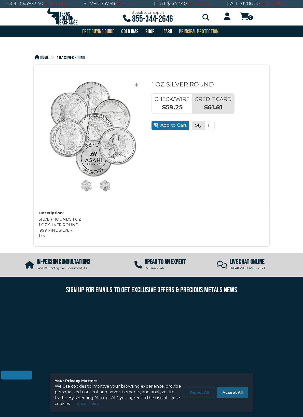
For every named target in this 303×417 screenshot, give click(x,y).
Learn (166, 31)
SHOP (150, 31)
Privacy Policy (86, 403)
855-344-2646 (152, 19)
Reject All (199, 392)
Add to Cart (173, 125)
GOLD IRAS (129, 31)
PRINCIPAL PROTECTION (198, 31)
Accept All (233, 392)
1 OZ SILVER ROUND (71, 57)
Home (41, 57)
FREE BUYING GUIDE (97, 31)
